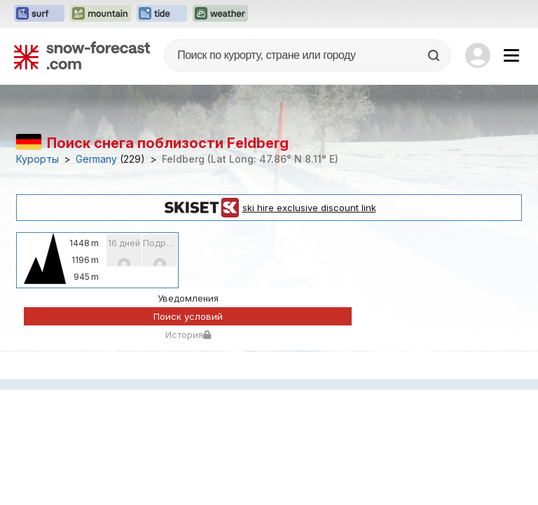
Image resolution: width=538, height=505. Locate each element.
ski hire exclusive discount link (269, 207)
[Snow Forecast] (82, 55)
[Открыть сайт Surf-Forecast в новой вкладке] (39, 14)
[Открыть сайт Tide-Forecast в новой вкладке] (162, 14)
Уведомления (188, 298)
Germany (96, 159)
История (188, 334)
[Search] (435, 55)
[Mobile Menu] (511, 55)
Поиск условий (188, 316)
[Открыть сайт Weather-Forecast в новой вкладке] (220, 14)
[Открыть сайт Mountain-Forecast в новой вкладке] (100, 14)
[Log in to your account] (477, 55)
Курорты (37, 159)
